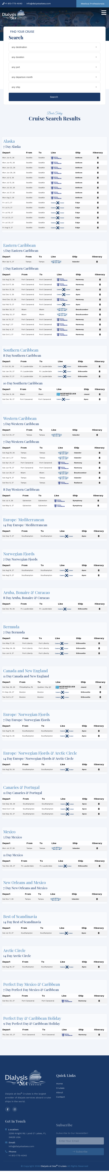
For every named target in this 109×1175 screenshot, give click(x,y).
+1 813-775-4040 (12, 3)
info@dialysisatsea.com (39, 3)
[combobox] (54, 47)
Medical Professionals (92, 3)
